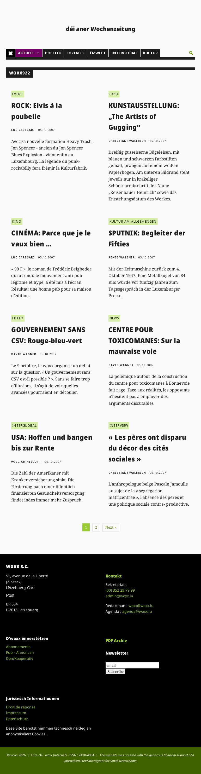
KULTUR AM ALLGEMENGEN (133, 221)
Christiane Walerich (127, 141)
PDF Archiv (116, 640)
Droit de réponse (20, 706)
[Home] (10, 53)
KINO (16, 221)
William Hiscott (26, 462)
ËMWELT (98, 52)
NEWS (114, 318)
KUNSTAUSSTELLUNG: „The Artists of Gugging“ (143, 116)
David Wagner (23, 354)
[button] (191, 53)
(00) (120, 590)
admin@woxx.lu (119, 595)
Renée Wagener (121, 257)
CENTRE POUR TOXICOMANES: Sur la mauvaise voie (144, 340)
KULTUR (150, 52)
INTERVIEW (119, 425)
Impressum (16, 712)
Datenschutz (17, 718)
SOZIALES (75, 52)
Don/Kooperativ (19, 658)
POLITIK (53, 52)
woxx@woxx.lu (141, 605)
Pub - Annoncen (20, 652)
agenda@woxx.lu (137, 611)
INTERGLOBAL (124, 52)
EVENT (17, 94)
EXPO (114, 94)
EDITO (17, 318)
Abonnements (18, 646)
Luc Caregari (23, 130)
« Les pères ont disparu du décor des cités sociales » (147, 448)
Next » (110, 527)
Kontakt (114, 576)
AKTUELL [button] (29, 53)
